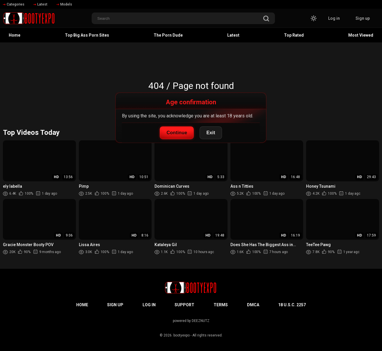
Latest (40, 4)
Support (184, 304)
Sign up (363, 18)
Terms (221, 304)
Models (64, 4)
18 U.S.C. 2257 (292, 304)
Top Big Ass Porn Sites (87, 35)
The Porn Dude (168, 35)
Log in (334, 18)
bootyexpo (181, 335)
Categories (13, 4)
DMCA (253, 304)
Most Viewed (360, 35)
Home (14, 35)
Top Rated (294, 35)
